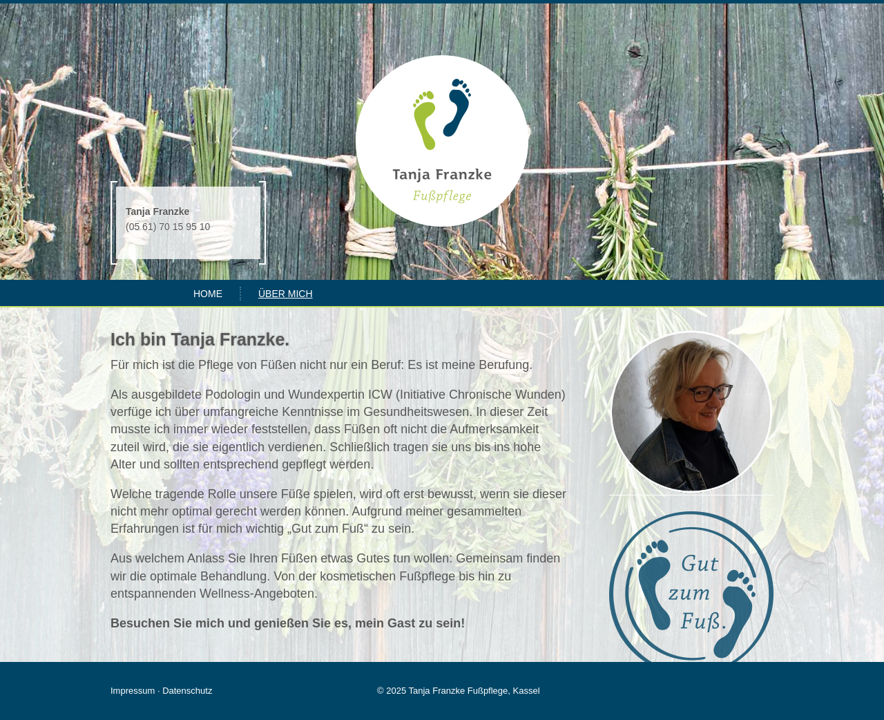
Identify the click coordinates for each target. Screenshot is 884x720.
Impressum (132, 690)
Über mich (285, 293)
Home (207, 293)
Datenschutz (187, 690)
